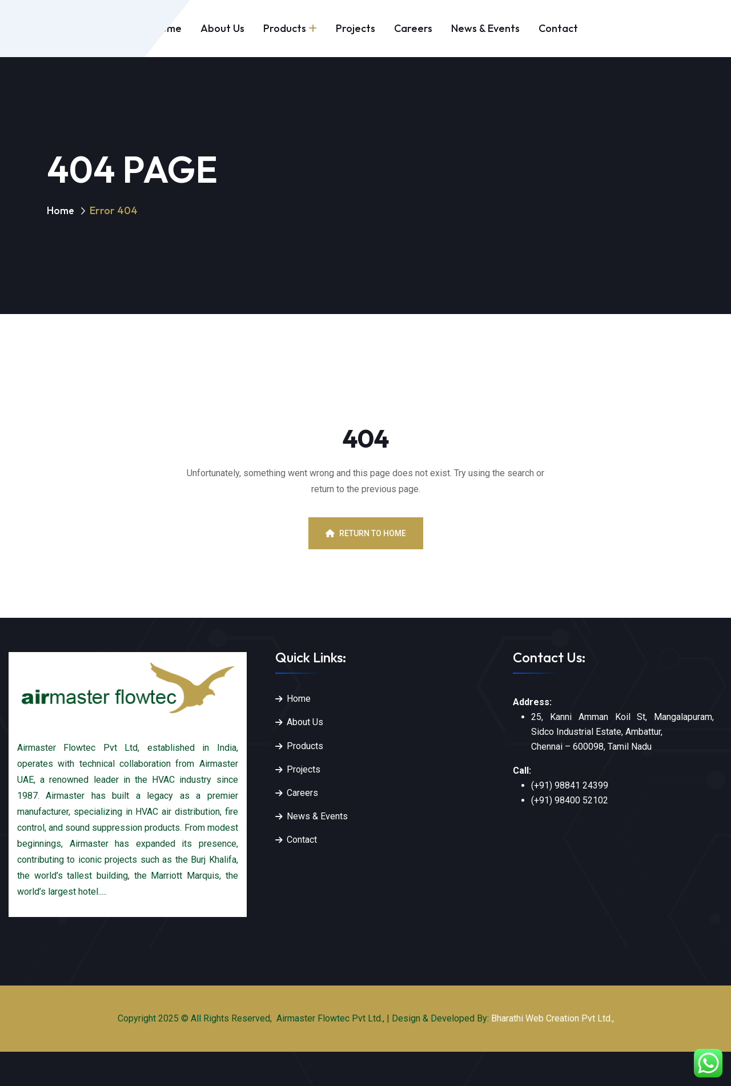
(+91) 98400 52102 (569, 800)
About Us (222, 28)
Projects (355, 28)
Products (284, 28)
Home (61, 210)
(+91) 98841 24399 (569, 785)
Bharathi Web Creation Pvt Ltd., (552, 1018)
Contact (558, 28)
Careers (413, 28)
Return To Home (366, 533)
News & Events (485, 28)
